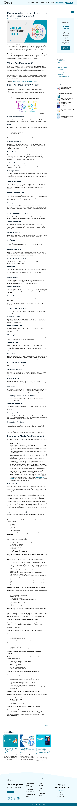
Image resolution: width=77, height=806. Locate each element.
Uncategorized (60, 74)
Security (59, 71)
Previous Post (9, 725)
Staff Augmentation (43, 795)
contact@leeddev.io (60, 794)
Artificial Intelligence (61, 60)
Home (37, 2)
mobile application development (27, 454)
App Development (30, 783)
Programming (60, 69)
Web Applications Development (29, 786)
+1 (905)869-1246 (30, 2)
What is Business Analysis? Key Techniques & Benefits (66, 90)
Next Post (46, 725)
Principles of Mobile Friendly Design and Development (65, 110)
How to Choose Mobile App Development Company (25, 81)
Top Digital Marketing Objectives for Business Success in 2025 (66, 88)
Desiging (59, 62)
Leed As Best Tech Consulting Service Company (64, 105)
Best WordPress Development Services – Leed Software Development (66, 107)
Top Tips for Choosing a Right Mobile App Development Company (10, 750)
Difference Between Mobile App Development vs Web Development (64, 95)
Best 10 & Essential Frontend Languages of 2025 (65, 100)
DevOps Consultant (30, 791)
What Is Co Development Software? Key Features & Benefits (65, 97)
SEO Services (28, 796)
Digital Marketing (61, 64)
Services (42, 2)
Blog (40, 790)
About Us (47, 2)
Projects (40, 788)
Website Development (62, 78)
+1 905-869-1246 (60, 796)
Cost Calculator (59, 2)
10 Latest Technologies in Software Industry (65, 92)
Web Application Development (63, 76)
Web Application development (21, 69)
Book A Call (69, 2)
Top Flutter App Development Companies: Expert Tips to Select (27, 750)
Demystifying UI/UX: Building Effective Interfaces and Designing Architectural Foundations (43, 750)
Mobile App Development (62, 67)
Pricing (52, 2)
